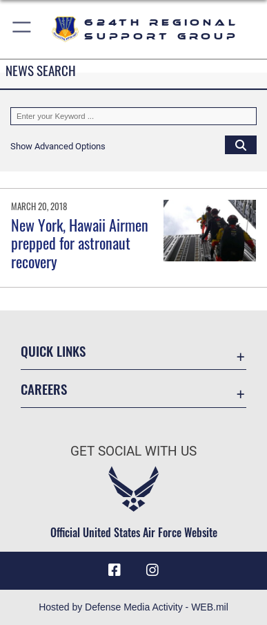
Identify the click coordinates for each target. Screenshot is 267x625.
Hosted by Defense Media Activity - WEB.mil (133, 607)
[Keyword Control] (133, 116)
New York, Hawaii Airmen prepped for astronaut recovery (79, 243)
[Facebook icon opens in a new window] (114, 570)
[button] (22, 29)
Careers (44, 389)
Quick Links (53, 351)
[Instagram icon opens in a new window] (152, 570)
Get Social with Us (133, 451)
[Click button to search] (241, 144)
